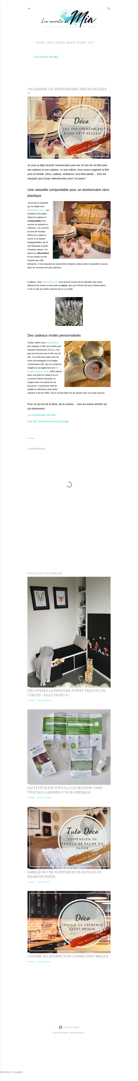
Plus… (91, 42)
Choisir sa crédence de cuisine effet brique (68, 956)
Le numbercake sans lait (41, 414)
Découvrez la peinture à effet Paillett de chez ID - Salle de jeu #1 (66, 692)
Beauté (71, 42)
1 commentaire (43, 882)
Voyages (60, 42)
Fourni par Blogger (69, 1027)
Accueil (40, 42)
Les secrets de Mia (45, 56)
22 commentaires (44, 797)
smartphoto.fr (52, 342)
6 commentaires (44, 961)
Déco (50, 42)
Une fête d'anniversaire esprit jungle (48, 421)
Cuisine (81, 42)
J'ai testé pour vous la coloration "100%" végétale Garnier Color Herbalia (65, 790)
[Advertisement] (80, 72)
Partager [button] (31, 438)
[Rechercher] (109, 8)
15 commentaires (44, 700)
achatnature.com (35, 210)
